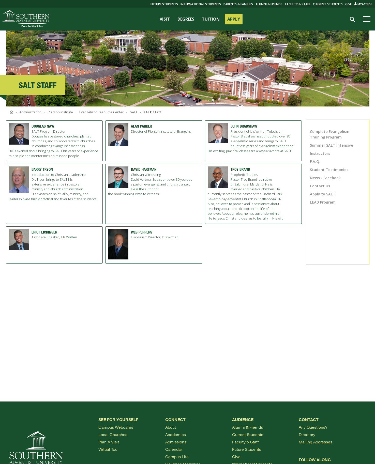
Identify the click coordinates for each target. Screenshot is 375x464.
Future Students (246, 449)
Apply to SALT (322, 194)
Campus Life (177, 456)
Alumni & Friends (269, 4)
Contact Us (320, 185)
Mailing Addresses (315, 441)
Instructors (320, 153)
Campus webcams (115, 427)
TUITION (211, 19)
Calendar (173, 449)
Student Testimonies (329, 169)
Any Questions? (313, 427)
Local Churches (112, 434)
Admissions (175, 441)
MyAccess (363, 4)
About (170, 427)
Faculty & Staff (297, 4)
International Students (201, 4)
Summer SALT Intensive (331, 145)
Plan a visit (108, 441)
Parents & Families (238, 4)
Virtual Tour (108, 449)
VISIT (165, 19)
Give (348, 4)
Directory (307, 434)
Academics (175, 434)
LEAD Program (323, 202)
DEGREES (185, 19)
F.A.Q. (315, 161)
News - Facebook (325, 177)
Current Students (328, 4)
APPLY (233, 19)
